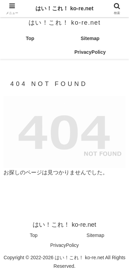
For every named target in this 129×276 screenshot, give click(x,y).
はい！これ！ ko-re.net (64, 8)
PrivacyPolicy (64, 245)
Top (33, 235)
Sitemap (95, 235)
